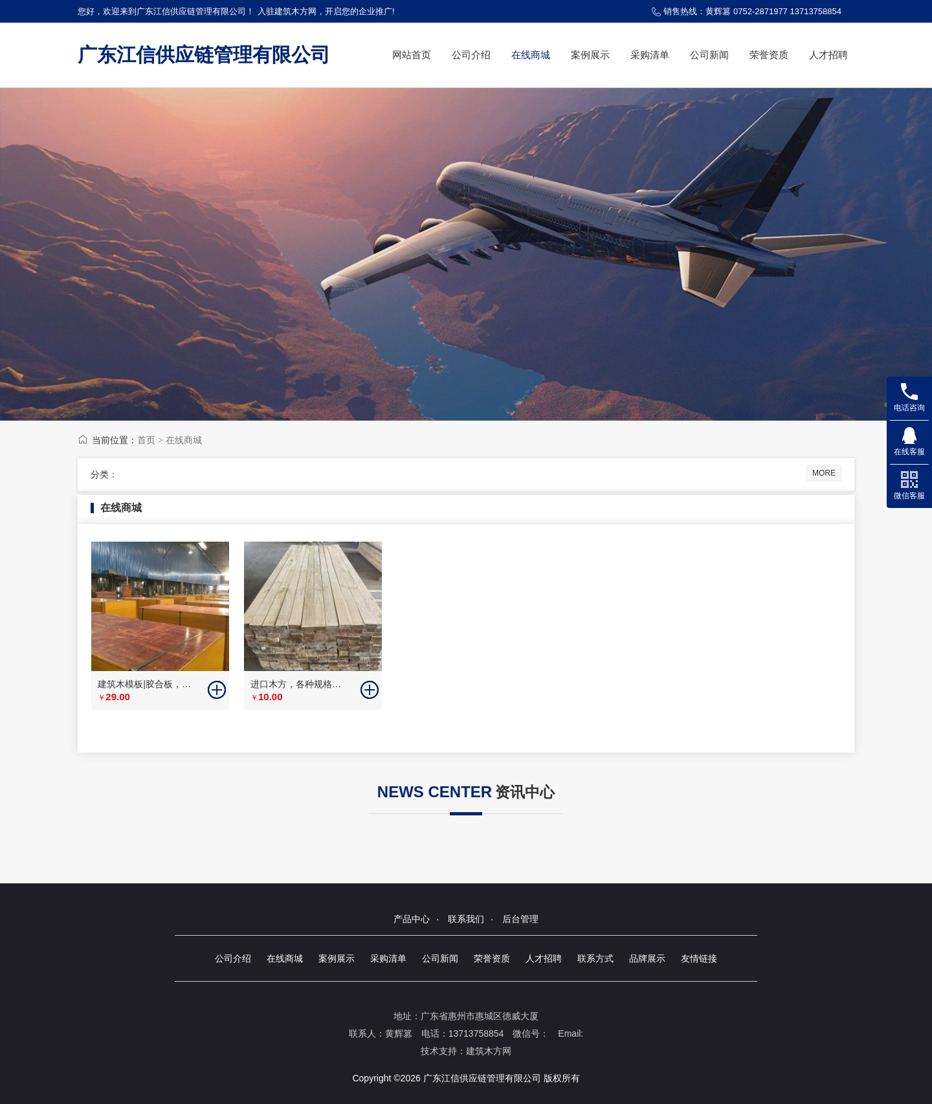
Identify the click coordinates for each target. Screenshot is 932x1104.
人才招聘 (828, 54)
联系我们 (466, 919)
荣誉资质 (768, 54)
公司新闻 (709, 54)
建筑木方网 (488, 1051)
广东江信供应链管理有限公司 (204, 54)
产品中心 (412, 919)
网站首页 (411, 54)
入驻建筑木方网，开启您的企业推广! (326, 11)
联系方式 (595, 958)
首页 (146, 440)
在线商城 (530, 54)
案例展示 (590, 54)
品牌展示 (647, 958)
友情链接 (699, 958)
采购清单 (649, 54)
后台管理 (520, 919)
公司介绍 (471, 54)
